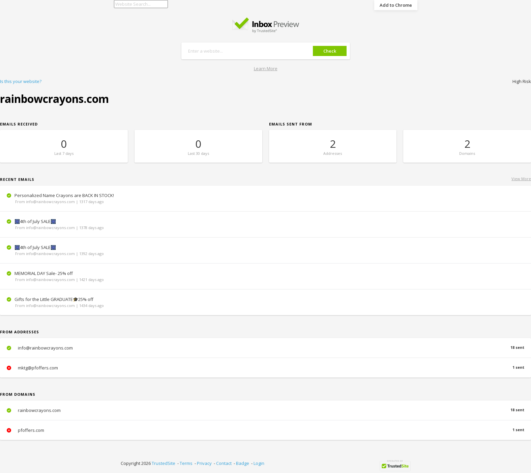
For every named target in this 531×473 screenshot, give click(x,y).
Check (329, 51)
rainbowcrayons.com (265, 410)
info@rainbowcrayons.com (265, 348)
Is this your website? (20, 81)
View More (521, 178)
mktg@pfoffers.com (265, 368)
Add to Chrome (396, 5)
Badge (242, 463)
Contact (224, 463)
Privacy (204, 463)
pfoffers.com (265, 430)
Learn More (265, 68)
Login (259, 463)
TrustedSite (163, 463)
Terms (186, 463)
